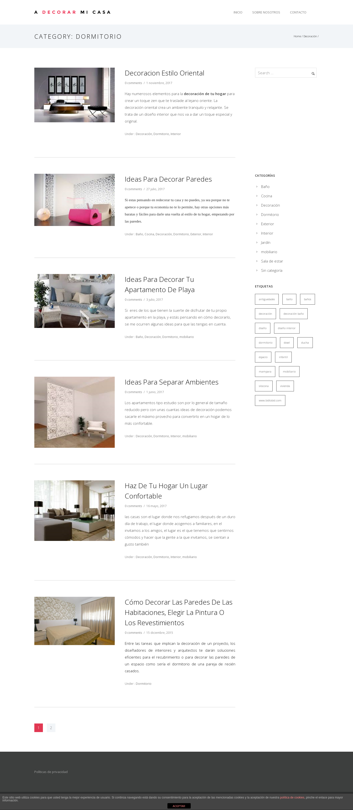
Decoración (310, 36)
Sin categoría (271, 270)
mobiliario (186, 337)
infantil (283, 357)
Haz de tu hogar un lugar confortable (166, 490)
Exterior (195, 234)
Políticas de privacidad (51, 772)
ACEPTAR (179, 806)
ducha (305, 342)
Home (297, 36)
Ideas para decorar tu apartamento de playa (160, 284)
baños (307, 299)
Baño (139, 234)
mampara (265, 371)
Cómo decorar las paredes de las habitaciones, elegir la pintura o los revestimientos (178, 612)
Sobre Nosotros (266, 12)
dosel (287, 342)
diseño (262, 328)
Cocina (149, 234)
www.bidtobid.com (270, 400)
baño (289, 299)
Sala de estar (272, 261)
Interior (176, 134)
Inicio (238, 12)
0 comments (133, 83)
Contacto (298, 12)
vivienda (285, 386)
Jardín (265, 242)
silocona (264, 386)
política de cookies (292, 797)
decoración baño (294, 313)
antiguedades (267, 299)
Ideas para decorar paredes (168, 179)
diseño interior (287, 328)
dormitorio (265, 342)
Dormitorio (161, 134)
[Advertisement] (296, 126)
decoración (265, 313)
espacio (263, 357)
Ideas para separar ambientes (171, 381)
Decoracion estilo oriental (164, 72)
